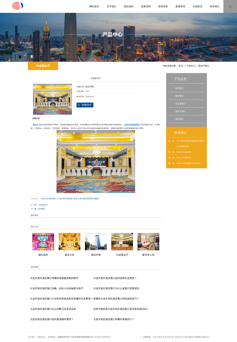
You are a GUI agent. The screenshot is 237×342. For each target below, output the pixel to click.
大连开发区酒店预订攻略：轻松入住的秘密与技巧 (56, 288)
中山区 (185, 337)
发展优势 (146, 6)
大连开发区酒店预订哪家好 (88, 199)
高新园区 (197, 337)
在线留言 (197, 6)
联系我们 (215, 6)
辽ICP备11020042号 (101, 337)
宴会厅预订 (204, 66)
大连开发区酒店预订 (48, 199)
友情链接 (51, 337)
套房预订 (179, 88)
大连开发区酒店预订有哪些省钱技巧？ (113, 319)
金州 (164, 337)
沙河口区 (178, 337)
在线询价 (84, 105)
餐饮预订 (179, 96)
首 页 (181, 66)
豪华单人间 (148, 255)
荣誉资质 (163, 6)
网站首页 (94, 6)
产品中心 (191, 66)
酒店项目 (128, 6)
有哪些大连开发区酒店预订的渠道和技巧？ (116, 298)
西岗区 (191, 337)
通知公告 (41, 337)
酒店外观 (96, 255)
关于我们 (111, 6)
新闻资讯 (180, 6)
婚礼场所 (43, 255)
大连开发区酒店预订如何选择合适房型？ (115, 278)
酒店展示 (179, 119)
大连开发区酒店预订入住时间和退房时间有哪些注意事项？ (61, 298)
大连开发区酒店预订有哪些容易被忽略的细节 (54, 278)
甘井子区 (170, 337)
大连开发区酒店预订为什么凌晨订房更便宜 (116, 288)
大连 (154, 337)
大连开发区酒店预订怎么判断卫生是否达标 (53, 309)
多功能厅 (41, 209)
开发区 (159, 337)
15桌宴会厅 (43, 205)
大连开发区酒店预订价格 (67, 199)
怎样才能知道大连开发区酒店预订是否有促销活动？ (121, 309)
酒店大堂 (69, 255)
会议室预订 (180, 103)
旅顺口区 (205, 337)
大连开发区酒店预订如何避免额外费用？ (52, 319)
